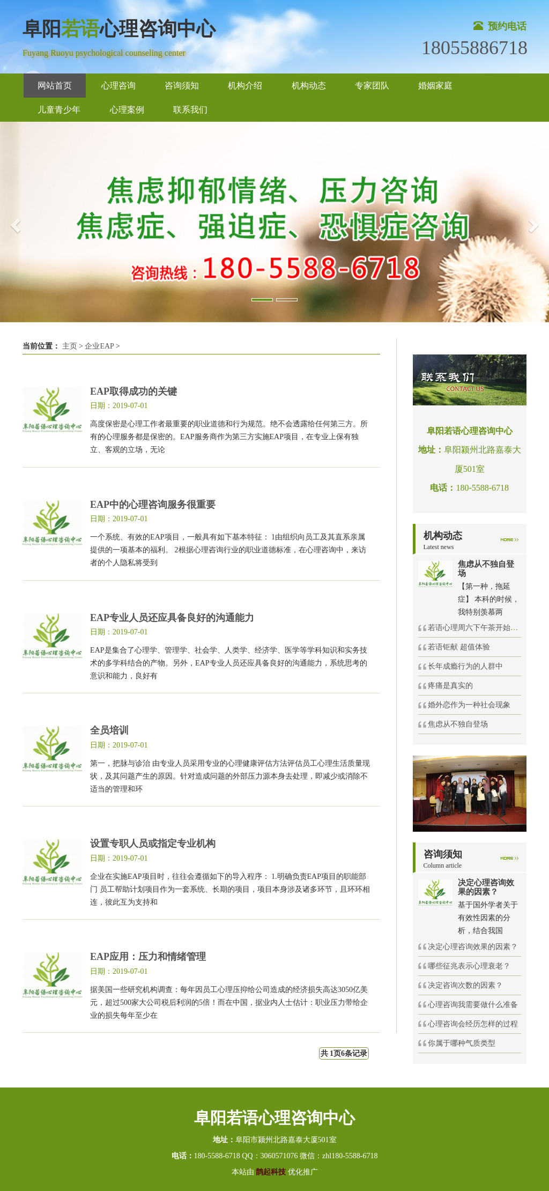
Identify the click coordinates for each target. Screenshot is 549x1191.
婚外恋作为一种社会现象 (469, 705)
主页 (69, 346)
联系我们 (190, 109)
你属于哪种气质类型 (461, 1043)
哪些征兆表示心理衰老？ (469, 966)
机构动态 (309, 85)
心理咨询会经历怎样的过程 (473, 1024)
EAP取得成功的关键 (133, 391)
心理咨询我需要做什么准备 (473, 1005)
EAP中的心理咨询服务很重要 (153, 504)
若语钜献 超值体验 (459, 647)
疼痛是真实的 (450, 686)
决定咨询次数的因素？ (465, 985)
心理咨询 (118, 85)
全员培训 (109, 730)
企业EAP (99, 346)
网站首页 (55, 85)
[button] (13, 222)
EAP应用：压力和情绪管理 (148, 956)
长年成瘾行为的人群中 (465, 666)
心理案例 (127, 109)
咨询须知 (182, 85)
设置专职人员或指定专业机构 (153, 843)
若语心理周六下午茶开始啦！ (476, 628)
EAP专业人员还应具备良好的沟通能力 (172, 617)
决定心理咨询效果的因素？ (473, 947)
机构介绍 (245, 85)
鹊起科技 (271, 1172)
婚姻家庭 (435, 85)
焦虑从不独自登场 (458, 724)
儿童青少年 (59, 109)
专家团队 (372, 85)
